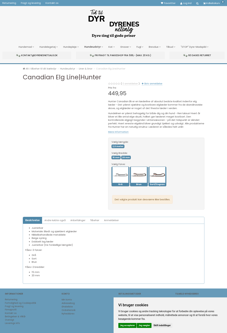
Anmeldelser (111, 219)
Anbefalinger (77, 219)
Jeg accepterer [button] (127, 325)
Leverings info (12, 322)
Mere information (118, 131)
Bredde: (120, 152)
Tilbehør (94, 219)
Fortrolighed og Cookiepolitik (20, 302)
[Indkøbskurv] (214, 3)
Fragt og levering (31, 3)
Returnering (9, 3)
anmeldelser (130, 83)
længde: (120, 141)
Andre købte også (55, 219)
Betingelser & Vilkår (15, 315)
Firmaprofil (10, 309)
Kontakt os (52, 3)
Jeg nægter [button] (144, 325)
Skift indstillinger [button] (162, 325)
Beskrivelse (32, 219)
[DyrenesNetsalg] (113, 22)
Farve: (118, 163)
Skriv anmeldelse (153, 83)
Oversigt (9, 319)
